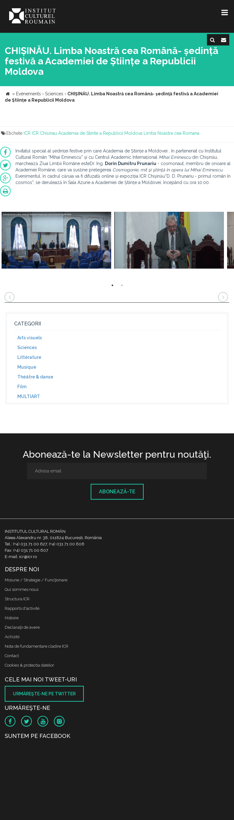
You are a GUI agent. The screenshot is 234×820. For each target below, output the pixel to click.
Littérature (29, 357)
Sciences (27, 347)
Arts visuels (29, 337)
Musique (26, 367)
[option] (56, 241)
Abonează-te (117, 492)
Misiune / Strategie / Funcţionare (36, 580)
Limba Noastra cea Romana (171, 133)
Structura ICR (17, 599)
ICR (27, 133)
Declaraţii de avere (22, 627)
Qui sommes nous (21, 589)
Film (21, 386)
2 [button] (122, 285)
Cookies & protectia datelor (29, 665)
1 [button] (112, 285)
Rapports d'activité (22, 608)
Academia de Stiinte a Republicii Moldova (100, 133)
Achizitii (12, 636)
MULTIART (28, 396)
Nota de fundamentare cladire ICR (36, 646)
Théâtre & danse (35, 376)
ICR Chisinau (44, 133)
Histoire (12, 617)
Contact (12, 655)
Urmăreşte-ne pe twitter (44, 693)
